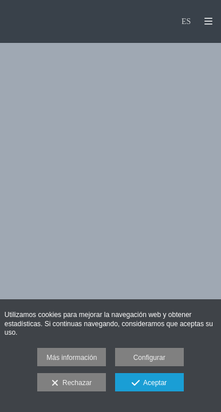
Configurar (149, 358)
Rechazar (72, 383)
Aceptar (149, 383)
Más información (71, 358)
